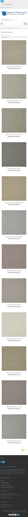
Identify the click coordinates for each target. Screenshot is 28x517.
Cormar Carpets (9, 28)
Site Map (2, 480)
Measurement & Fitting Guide (6, 485)
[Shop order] (14, 37)
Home (2, 28)
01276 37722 (3, 496)
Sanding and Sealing (4, 482)
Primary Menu (2, 24)
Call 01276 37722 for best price (14, 68)
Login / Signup (8, 7)
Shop (5, 28)
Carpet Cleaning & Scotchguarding (7, 487)
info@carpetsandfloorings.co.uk (7, 20)
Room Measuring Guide (7, 4)
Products (2, 459)
